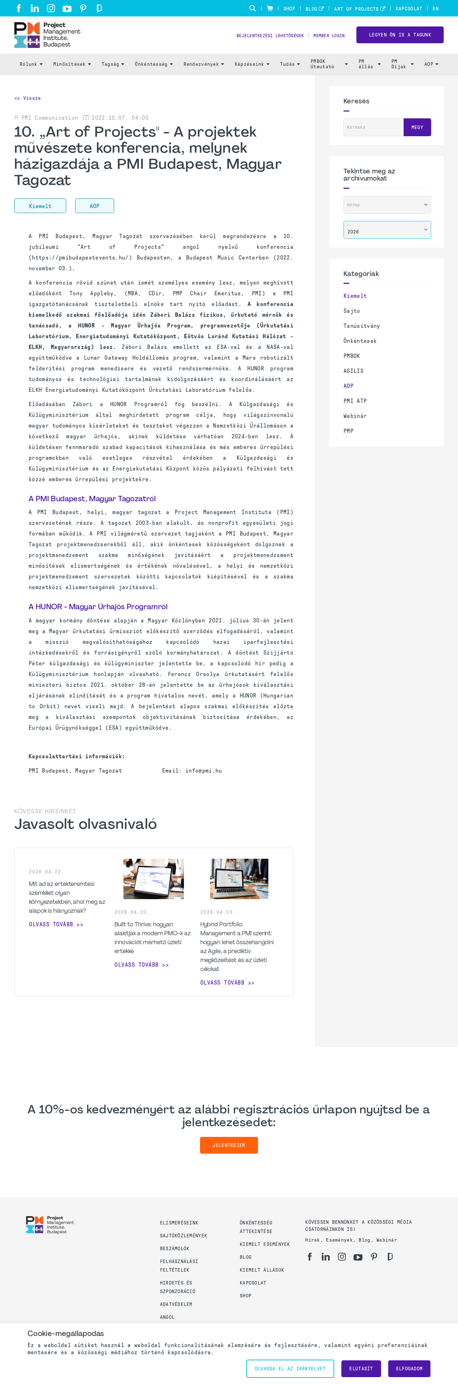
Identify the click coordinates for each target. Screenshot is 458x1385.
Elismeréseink (179, 1223)
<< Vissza (27, 105)
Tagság (113, 71)
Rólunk (31, 71)
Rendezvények (204, 71)
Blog (311, 9)
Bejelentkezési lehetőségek (259, 39)
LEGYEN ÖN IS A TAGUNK (400, 38)
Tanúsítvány (362, 333)
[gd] (99, 8)
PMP (349, 438)
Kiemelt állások (262, 1270)
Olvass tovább (51, 932)
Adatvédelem (176, 1304)
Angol (167, 1317)
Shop (289, 8)
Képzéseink (252, 71)
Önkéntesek (360, 348)
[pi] (83, 8)
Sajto (352, 318)
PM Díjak (402, 71)
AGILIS (354, 378)
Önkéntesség (153, 71)
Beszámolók (175, 1248)
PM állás (370, 71)
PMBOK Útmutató (329, 71)
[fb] (18, 8)
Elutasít (361, 1368)
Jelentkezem (229, 1153)
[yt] (67, 9)
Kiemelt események (265, 1244)
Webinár (355, 423)
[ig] (51, 8)
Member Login (326, 39)
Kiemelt (355, 303)
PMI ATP (355, 408)
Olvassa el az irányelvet (290, 1368)
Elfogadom (409, 1368)
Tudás (290, 71)
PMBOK (352, 363)
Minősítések (72, 71)
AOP (431, 71)
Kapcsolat (409, 8)
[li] (34, 8)
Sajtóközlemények (183, 1235)
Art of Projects (356, 9)
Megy (417, 135)
